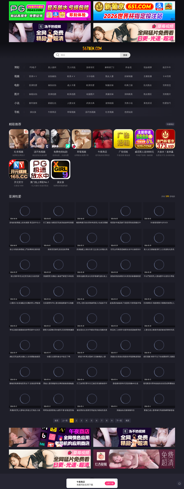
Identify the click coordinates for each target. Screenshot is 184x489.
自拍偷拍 (52, 76)
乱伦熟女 (148, 85)
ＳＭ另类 (167, 76)
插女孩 (33, 112)
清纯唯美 (128, 94)
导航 (16, 112)
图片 (16, 94)
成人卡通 (71, 85)
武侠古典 (90, 103)
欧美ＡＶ (71, 76)
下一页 (119, 420)
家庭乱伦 (52, 103)
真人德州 (52, 67)
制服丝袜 (109, 85)
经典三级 (128, 85)
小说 (16, 103)
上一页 (65, 420)
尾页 (127, 420)
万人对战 (71, 67)
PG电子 (33, 67)
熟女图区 (148, 94)
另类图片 (167, 94)
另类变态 (167, 85)
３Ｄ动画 (90, 76)
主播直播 (148, 76)
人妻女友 (71, 103)
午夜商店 (52, 112)
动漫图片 (90, 94)
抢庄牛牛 (167, 67)
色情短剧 (128, 112)
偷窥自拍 (33, 94)
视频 (16, 76)
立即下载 (109, 483)
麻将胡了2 (109, 67)
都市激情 (33, 103)
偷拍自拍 (52, 85)
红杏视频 (109, 112)
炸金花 (128, 67)
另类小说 (128, 103)
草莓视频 (71, 112)
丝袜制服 (128, 76)
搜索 (125, 55)
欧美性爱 (90, 85)
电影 (16, 85)
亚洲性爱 (33, 85)
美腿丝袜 (109, 94)
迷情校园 (109, 103)
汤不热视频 (90, 112)
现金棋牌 (148, 67)
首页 (56, 420)
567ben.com (92, 48)
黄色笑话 (148, 103)
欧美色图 (71, 94)
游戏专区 (90, 67)
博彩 (16, 67)
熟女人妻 (109, 76)
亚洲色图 (52, 94)
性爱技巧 (167, 103)
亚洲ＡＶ (33, 76)
